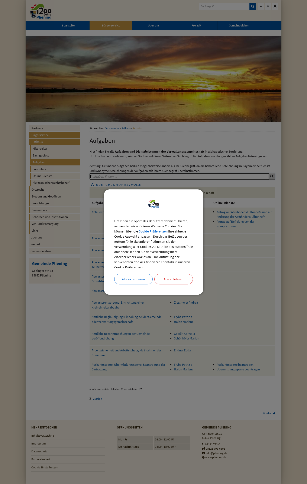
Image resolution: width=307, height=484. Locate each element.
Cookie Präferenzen (153, 231)
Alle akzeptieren (133, 279)
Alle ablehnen (173, 279)
